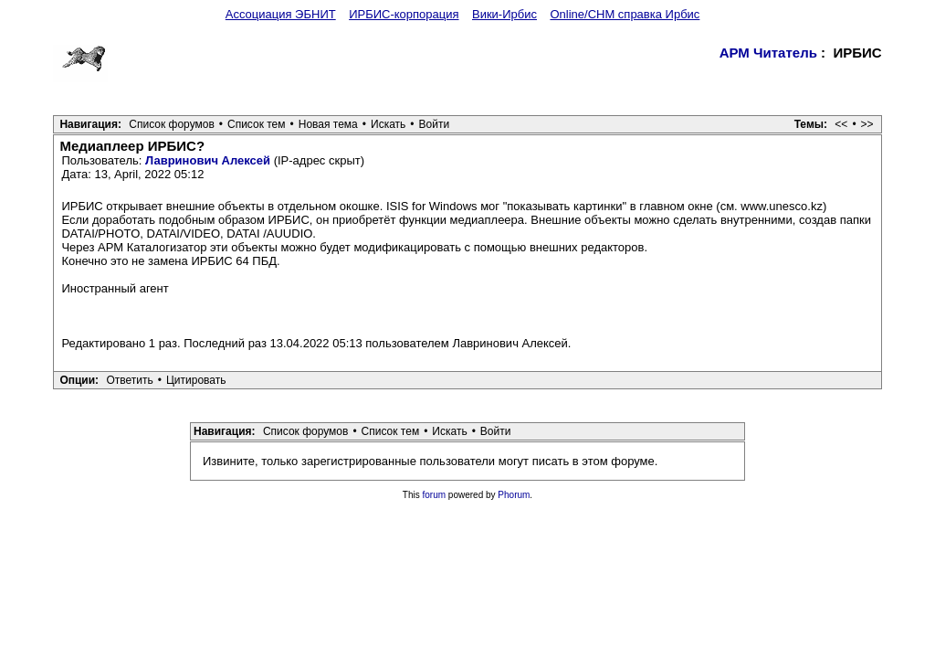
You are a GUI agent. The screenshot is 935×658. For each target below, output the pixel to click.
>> (867, 124)
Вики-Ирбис (504, 14)
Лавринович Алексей (207, 160)
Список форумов (172, 124)
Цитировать (196, 380)
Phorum (514, 495)
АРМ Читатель (768, 52)
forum (434, 495)
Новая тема (328, 124)
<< (841, 124)
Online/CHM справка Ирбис (624, 14)
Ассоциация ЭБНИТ (281, 14)
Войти (434, 124)
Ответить (129, 380)
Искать (388, 124)
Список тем (256, 124)
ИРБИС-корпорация (403, 14)
